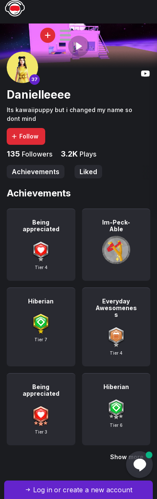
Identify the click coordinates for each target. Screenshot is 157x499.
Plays (87, 154)
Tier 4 (41, 267)
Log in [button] (42, 490)
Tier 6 (116, 425)
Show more (127, 456)
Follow (25, 136)
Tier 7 (40, 339)
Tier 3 (41, 431)
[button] (65, 35)
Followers (36, 154)
